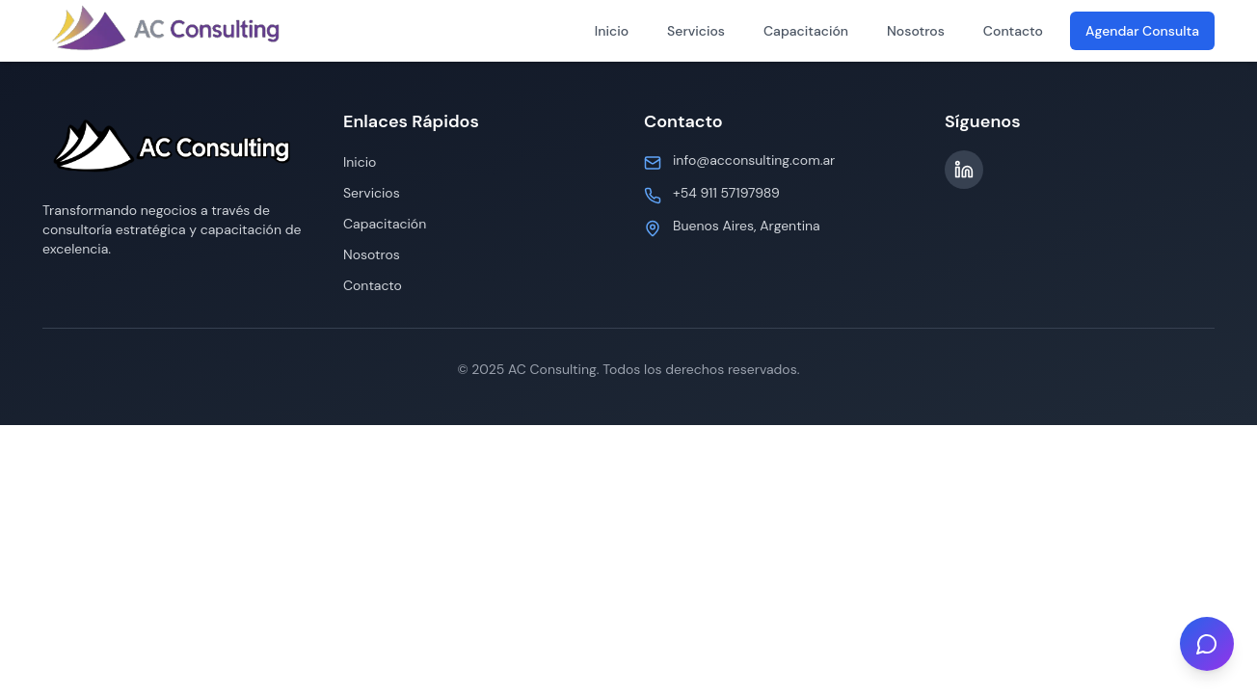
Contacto (1013, 31)
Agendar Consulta (1142, 31)
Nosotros (916, 31)
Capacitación (805, 31)
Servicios (696, 31)
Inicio (611, 31)
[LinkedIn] (964, 169)
